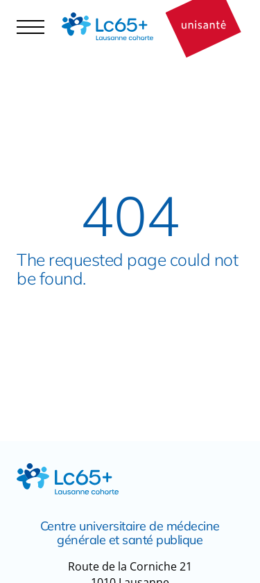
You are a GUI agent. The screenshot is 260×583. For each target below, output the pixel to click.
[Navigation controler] (30, 26)
